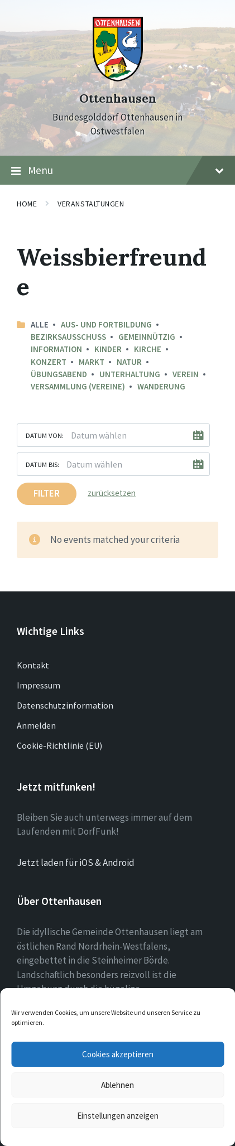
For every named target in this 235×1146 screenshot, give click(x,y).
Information (56, 349)
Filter (46, 493)
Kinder (108, 349)
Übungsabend (59, 374)
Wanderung (161, 386)
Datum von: (45, 435)
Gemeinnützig (146, 336)
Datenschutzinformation (65, 705)
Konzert (48, 362)
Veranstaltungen (90, 204)
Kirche (147, 349)
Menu (117, 170)
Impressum (38, 685)
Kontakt (33, 665)
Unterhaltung (129, 374)
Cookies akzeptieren (118, 1054)
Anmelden (36, 725)
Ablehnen (117, 1085)
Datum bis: (42, 464)
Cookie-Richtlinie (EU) (59, 745)
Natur (129, 362)
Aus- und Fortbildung (106, 324)
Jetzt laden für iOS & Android (76, 862)
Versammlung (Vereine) (78, 386)
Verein (185, 374)
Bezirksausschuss (68, 336)
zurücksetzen (112, 493)
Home (27, 204)
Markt (91, 362)
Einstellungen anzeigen (118, 1115)
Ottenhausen (117, 98)
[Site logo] (118, 78)
